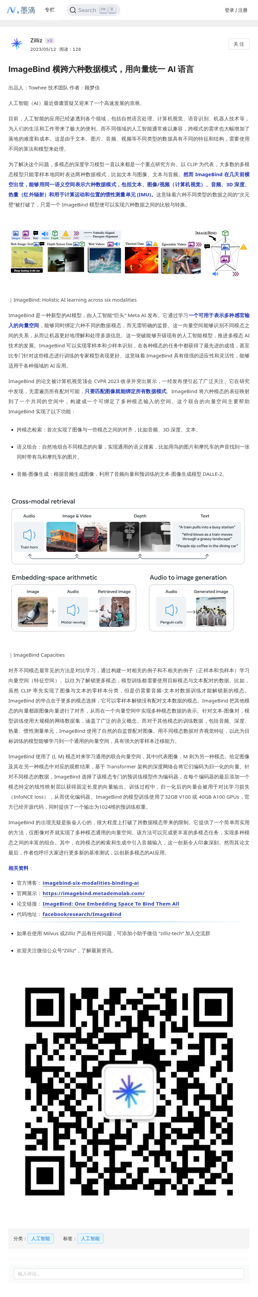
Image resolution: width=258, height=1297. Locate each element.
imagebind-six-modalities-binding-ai (91, 882)
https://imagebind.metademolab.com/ (94, 893)
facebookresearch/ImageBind (82, 914)
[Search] (93, 10)
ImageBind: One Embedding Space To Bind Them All (111, 903)
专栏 (50, 9)
